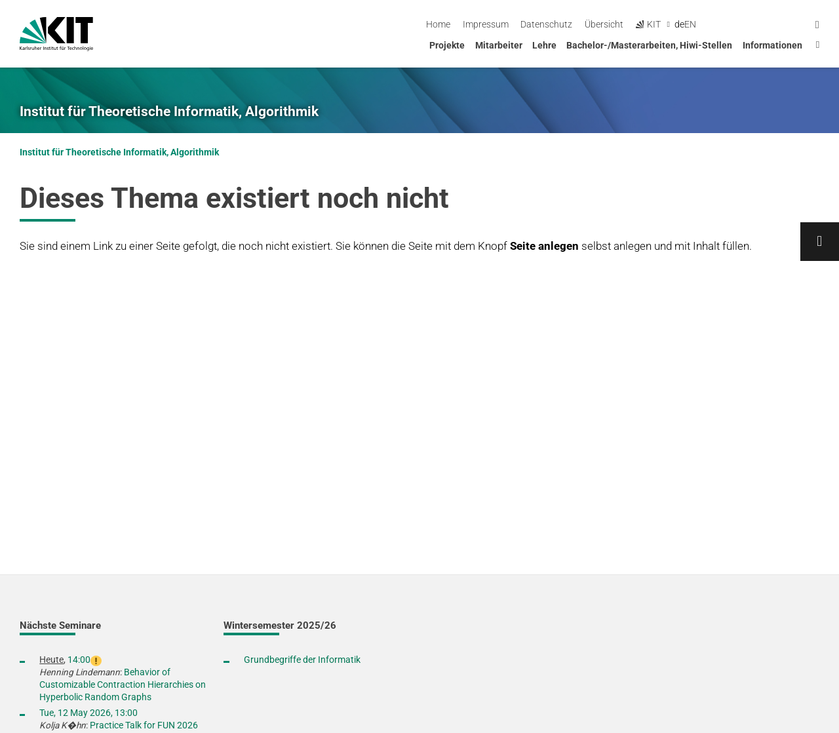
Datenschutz (654, 24)
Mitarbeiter (498, 45)
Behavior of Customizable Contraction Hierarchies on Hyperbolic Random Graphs (122, 684)
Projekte (447, 45)
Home (546, 24)
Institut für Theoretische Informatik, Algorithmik (169, 111)
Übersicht (712, 24)
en (798, 24)
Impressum (593, 24)
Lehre (544, 45)
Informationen (772, 45)
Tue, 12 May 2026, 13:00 (88, 712)
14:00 (79, 659)
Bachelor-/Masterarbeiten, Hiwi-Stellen (649, 45)
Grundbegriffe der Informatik (302, 659)
